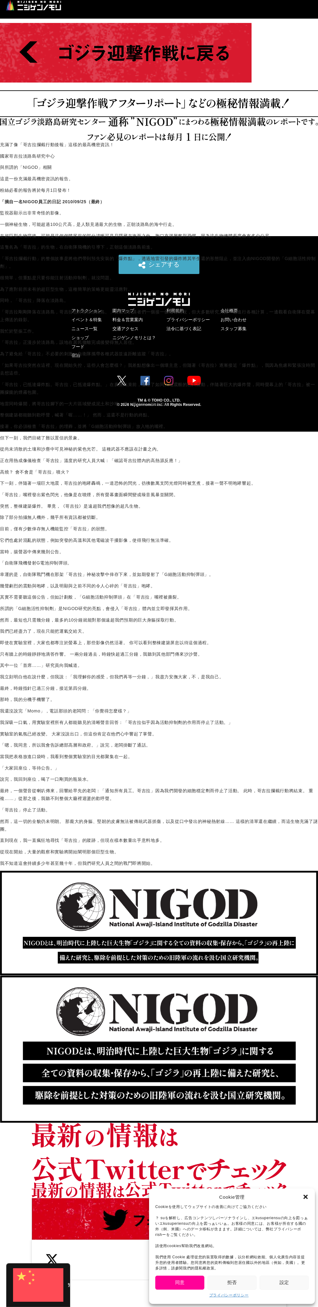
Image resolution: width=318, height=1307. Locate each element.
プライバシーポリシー (229, 1295)
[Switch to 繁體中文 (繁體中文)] (38, 1285)
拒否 (232, 1282)
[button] (305, 1197)
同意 (179, 1282)
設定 (284, 1282)
